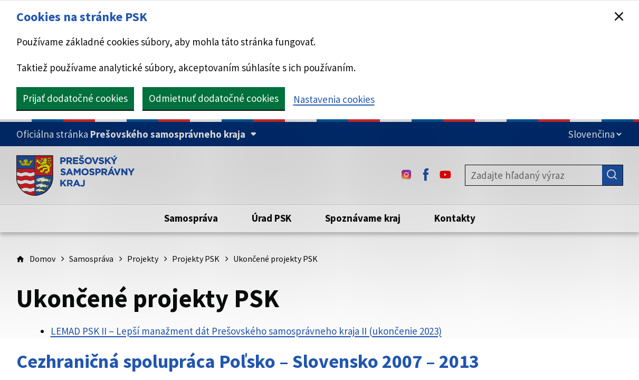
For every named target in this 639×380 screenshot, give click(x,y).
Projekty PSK (196, 258)
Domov (42, 258)
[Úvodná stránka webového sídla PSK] (75, 175)
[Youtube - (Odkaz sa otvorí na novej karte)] (445, 175)
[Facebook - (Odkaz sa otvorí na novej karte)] (425, 175)
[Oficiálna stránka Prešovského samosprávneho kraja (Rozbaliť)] (136, 134)
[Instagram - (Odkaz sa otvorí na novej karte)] (406, 175)
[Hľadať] (612, 175)
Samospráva (91, 258)
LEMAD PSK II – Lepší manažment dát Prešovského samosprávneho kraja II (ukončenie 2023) (246, 331)
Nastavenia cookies (334, 99)
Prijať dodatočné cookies (75, 98)
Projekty (142, 258)
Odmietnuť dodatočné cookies (214, 98)
